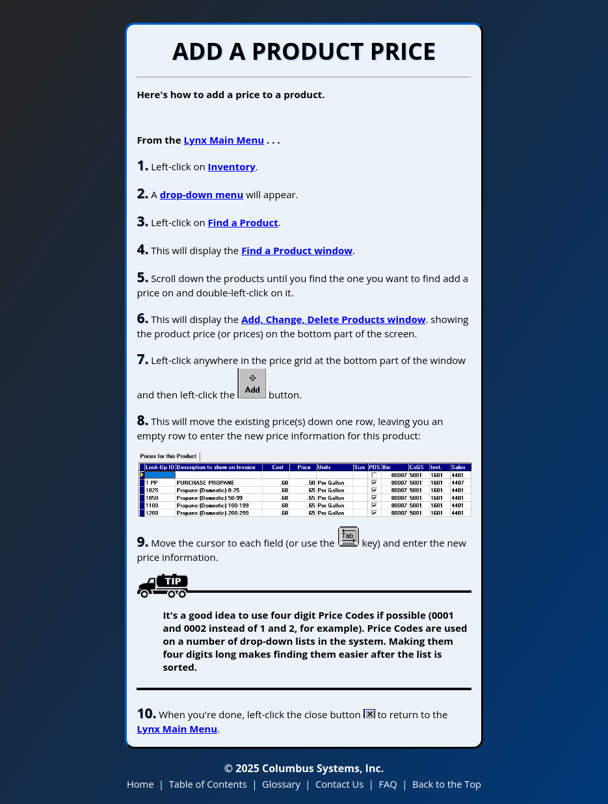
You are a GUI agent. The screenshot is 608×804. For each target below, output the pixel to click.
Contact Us (339, 783)
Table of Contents (208, 783)
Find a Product (243, 222)
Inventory (232, 166)
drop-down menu (202, 194)
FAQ (387, 783)
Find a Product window (296, 250)
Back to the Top (446, 783)
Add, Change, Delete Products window (333, 319)
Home (140, 783)
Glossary (281, 783)
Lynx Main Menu (223, 139)
